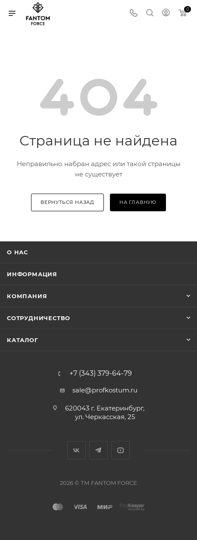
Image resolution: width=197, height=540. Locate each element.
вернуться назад (67, 202)
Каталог (22, 339)
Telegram (98, 450)
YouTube (120, 450)
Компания (27, 296)
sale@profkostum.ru (105, 390)
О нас (17, 252)
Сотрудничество (38, 318)
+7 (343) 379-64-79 (100, 373)
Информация (32, 274)
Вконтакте (76, 450)
